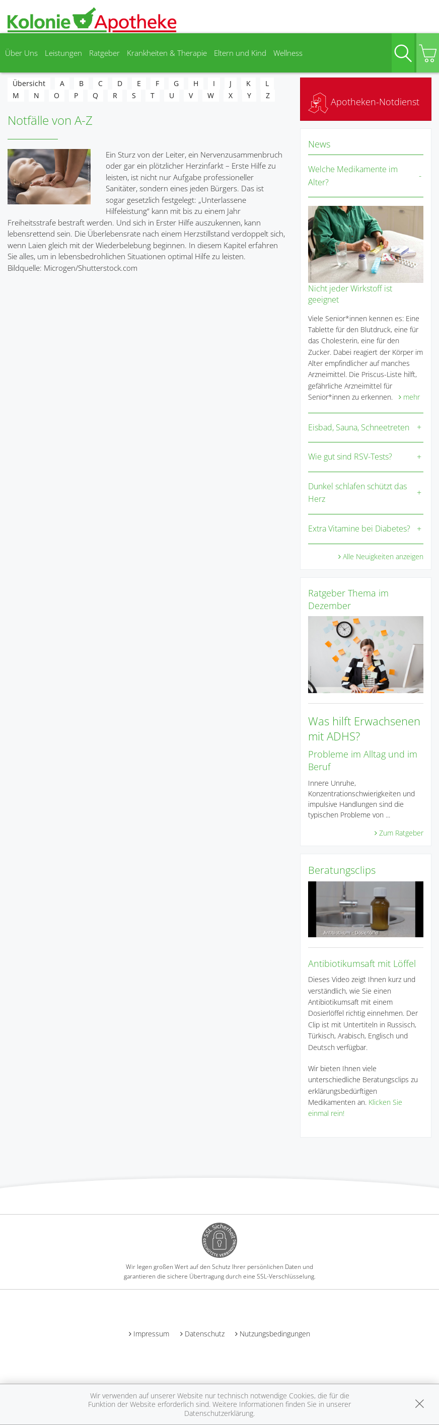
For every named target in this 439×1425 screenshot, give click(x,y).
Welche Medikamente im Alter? (353, 176)
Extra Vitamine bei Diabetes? (359, 528)
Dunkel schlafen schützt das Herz (357, 493)
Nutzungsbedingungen (275, 1333)
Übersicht (29, 83)
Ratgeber (104, 53)
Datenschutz (205, 1333)
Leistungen (63, 53)
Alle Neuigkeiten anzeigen (383, 556)
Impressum (151, 1333)
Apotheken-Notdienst (363, 102)
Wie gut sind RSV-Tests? (350, 456)
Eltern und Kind (240, 53)
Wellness (288, 53)
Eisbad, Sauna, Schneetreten (358, 427)
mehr (411, 397)
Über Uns (21, 53)
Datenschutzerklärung (218, 1413)
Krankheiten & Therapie (167, 53)
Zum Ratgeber (401, 833)
